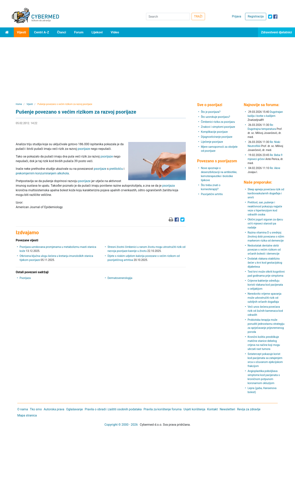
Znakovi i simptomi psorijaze (218, 126)
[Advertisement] (147, 66)
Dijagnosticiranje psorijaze (216, 136)
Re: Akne (275, 168)
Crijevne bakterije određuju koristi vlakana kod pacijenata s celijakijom (265, 284)
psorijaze (84, 149)
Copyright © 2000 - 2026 (121, 424)
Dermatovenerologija (119, 278)
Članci (61, 32)
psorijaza (168, 185)
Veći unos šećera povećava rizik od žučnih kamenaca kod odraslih (265, 310)
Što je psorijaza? (211, 111)
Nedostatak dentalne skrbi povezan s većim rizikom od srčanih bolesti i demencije (264, 249)
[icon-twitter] (270, 16)
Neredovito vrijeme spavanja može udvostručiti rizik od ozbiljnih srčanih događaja (264, 297)
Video (115, 32)
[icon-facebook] (275, 16)
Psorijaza (25, 278)
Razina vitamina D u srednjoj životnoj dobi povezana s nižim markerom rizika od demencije (266, 236)
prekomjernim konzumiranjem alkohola (42, 173)
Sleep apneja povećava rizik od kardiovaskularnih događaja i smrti (266, 193)
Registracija (256, 16)
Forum (78, 32)
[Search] (168, 16)
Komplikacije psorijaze (214, 131)
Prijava (236, 16)
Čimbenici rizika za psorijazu (218, 121)
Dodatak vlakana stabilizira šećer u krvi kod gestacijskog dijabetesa (265, 262)
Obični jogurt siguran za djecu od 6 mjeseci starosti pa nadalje (265, 223)
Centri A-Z (41, 32)
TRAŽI (198, 16)
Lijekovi (97, 32)
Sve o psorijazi (209, 104)
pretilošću (116, 169)
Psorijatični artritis (212, 194)
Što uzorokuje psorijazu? (215, 116)
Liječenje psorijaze (212, 141)
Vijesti (21, 32)
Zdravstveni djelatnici (276, 32)
